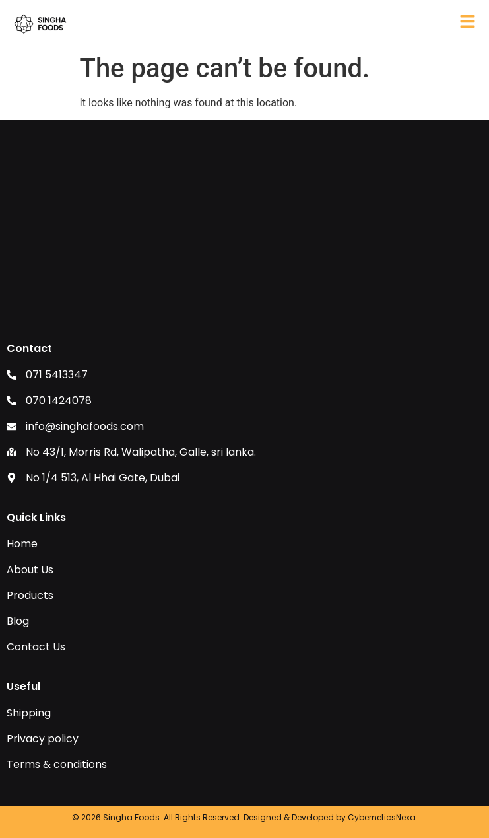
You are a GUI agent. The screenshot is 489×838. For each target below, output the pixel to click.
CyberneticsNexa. (383, 817)
